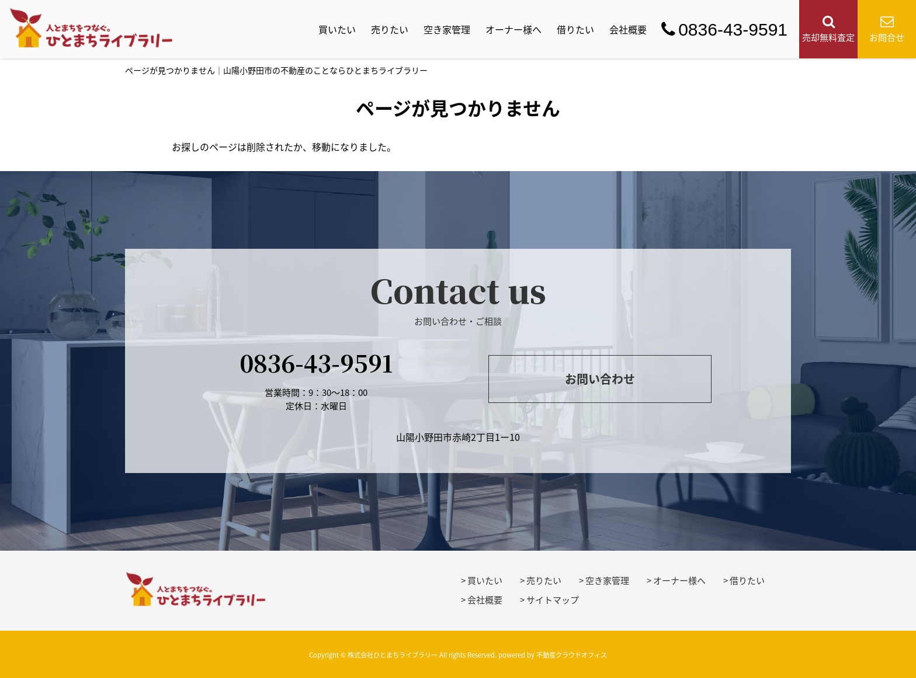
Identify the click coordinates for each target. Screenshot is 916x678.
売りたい (389, 29)
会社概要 (628, 29)
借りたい (575, 29)
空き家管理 (447, 29)
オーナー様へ (513, 29)
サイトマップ (552, 599)
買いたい (337, 29)
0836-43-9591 (724, 29)
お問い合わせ (600, 378)
